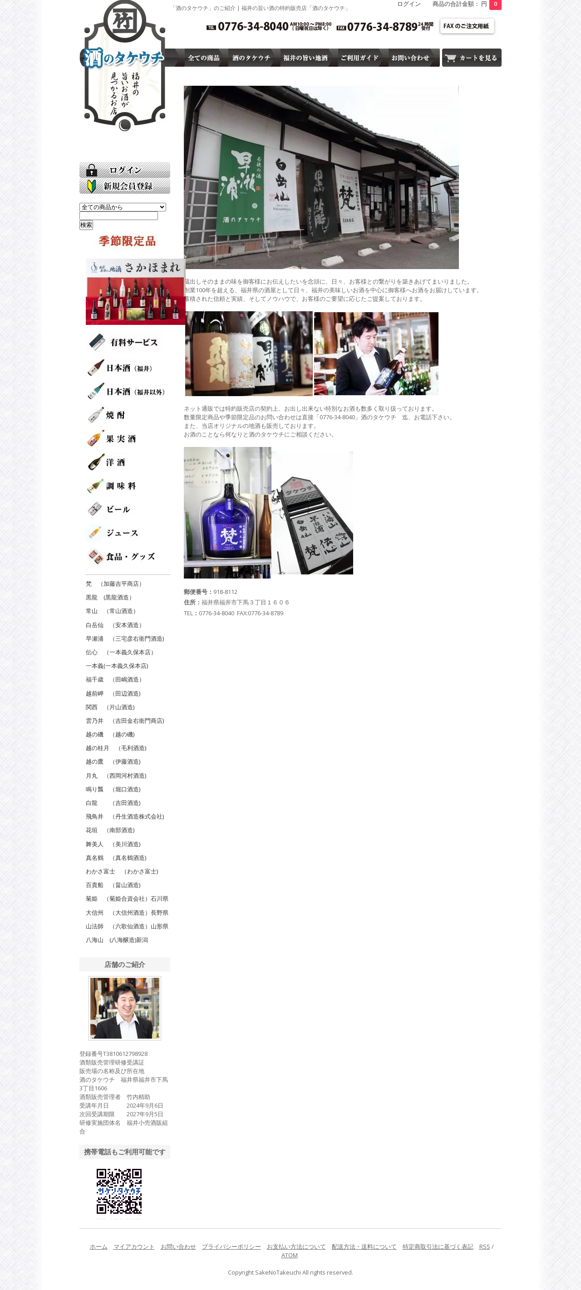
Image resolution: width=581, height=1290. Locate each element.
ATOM (289, 1255)
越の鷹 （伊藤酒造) (113, 761)
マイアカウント (134, 1246)
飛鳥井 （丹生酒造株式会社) (125, 816)
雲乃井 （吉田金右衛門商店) (125, 720)
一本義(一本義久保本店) (117, 666)
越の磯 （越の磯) (110, 734)
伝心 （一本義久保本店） (121, 652)
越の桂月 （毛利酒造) (116, 748)
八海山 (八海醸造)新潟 (117, 940)
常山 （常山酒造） (112, 611)
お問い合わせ (178, 1246)
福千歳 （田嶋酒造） (115, 679)
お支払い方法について (296, 1246)
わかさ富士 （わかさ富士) (122, 871)
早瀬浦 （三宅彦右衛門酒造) (125, 638)
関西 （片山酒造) (110, 707)
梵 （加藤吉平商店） (115, 583)
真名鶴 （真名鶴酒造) (116, 857)
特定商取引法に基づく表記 (438, 1246)
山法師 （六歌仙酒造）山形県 (127, 926)
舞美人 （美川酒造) (113, 844)
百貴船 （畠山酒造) (113, 885)
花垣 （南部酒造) (110, 830)
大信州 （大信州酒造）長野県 (127, 912)
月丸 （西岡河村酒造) (116, 775)
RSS (484, 1246)
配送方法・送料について (364, 1246)
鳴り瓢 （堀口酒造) (113, 789)
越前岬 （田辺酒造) (113, 693)
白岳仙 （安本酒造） (115, 625)
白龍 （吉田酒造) (113, 803)
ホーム (99, 1246)
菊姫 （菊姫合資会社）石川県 (127, 898)
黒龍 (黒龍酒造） (110, 597)
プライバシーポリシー (231, 1246)
